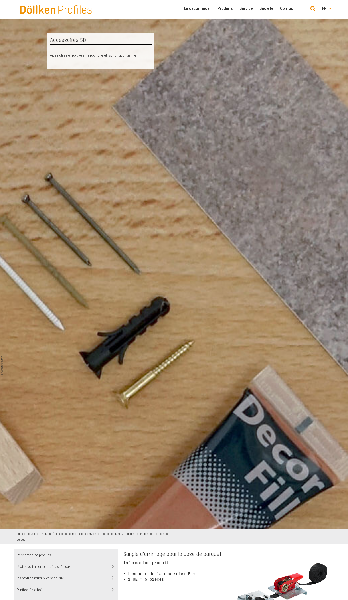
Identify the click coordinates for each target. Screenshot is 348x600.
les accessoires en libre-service (76, 533)
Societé (266, 8)
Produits (225, 8)
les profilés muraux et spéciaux (40, 578)
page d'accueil (26, 533)
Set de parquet (111, 533)
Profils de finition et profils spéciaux (44, 566)
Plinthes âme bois (30, 590)
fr (324, 8)
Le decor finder (197, 8)
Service (246, 8)
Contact (287, 8)
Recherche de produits (34, 555)
